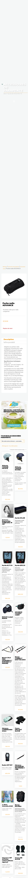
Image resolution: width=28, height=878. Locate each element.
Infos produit (9, 342)
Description (9, 339)
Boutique (5, 266)
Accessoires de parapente (13, 266)
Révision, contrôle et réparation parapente (14, 411)
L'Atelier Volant (14, 425)
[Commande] (17, 450)
